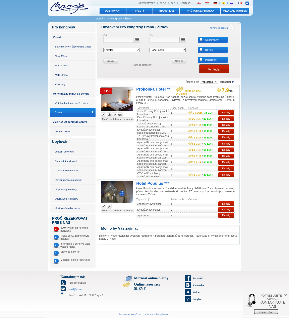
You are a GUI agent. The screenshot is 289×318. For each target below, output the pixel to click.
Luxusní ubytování (64, 151)
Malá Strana (61, 75)
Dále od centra (62, 131)
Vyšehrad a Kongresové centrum (72, 103)
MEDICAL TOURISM (235, 10)
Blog (163, 3)
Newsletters (146, 3)
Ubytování (112, 10)
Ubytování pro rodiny (66, 189)
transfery (166, 10)
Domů (99, 18)
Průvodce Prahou (200, 10)
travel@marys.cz (76, 289)
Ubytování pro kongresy (67, 208)
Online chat (266, 312)
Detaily (226, 112)
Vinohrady (60, 84)
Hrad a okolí (61, 65)
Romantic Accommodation (68, 180)
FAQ (173, 3)
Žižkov (58, 112)
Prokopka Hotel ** (153, 89)
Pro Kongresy (114, 18)
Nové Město (61, 56)
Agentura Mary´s (129, 314)
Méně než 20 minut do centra (71, 93)
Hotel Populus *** (152, 183)
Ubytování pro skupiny (66, 198)
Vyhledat (214, 69)
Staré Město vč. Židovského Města (73, 46)
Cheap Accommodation (67, 170)
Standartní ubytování (66, 161)
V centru (58, 37)
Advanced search (219, 27)
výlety (139, 10)
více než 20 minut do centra (70, 121)
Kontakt (185, 3)
